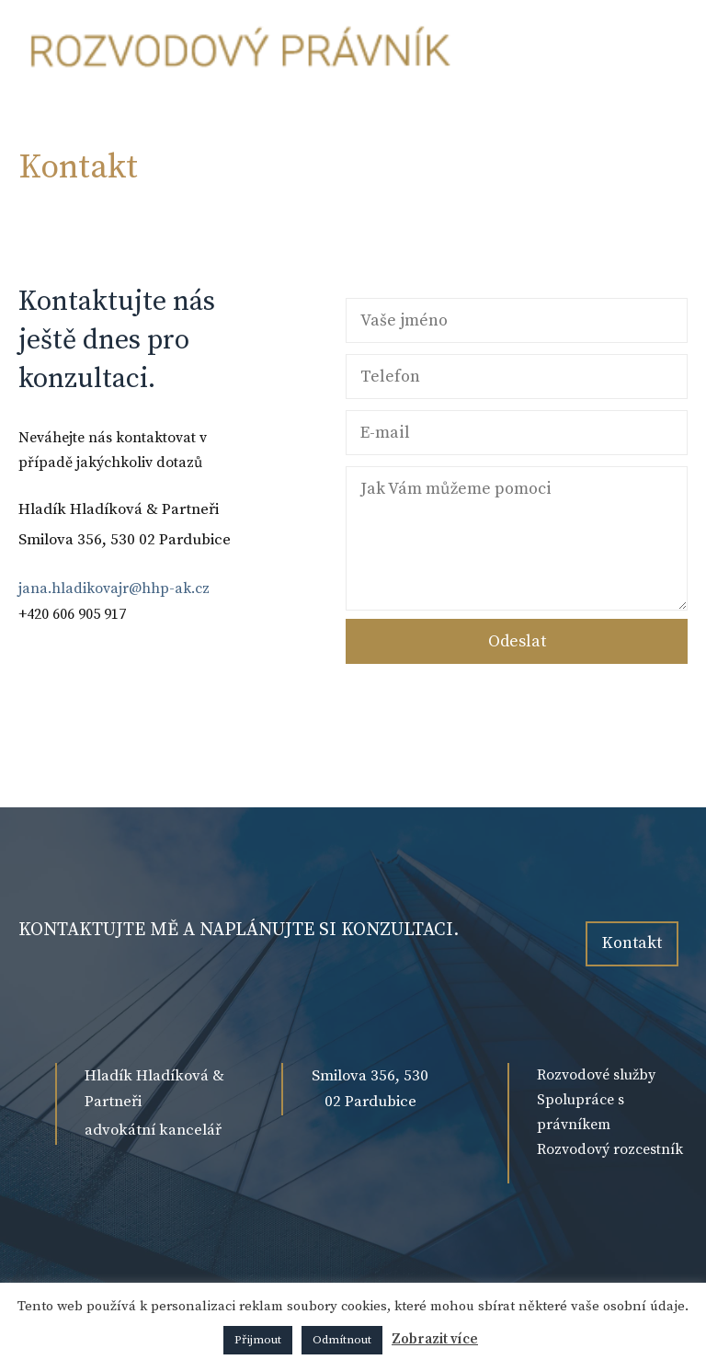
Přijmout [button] (257, 1339)
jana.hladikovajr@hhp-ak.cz (114, 588)
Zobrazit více (435, 1339)
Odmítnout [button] (342, 1339)
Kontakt (632, 943)
